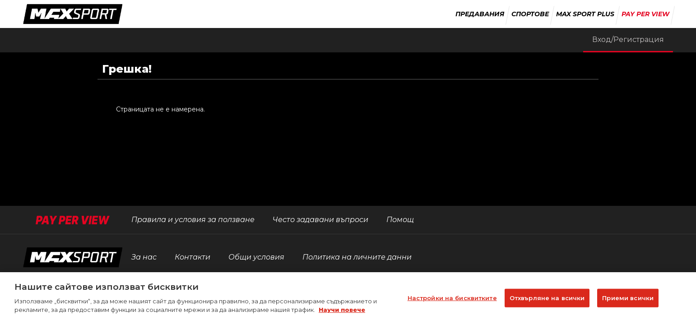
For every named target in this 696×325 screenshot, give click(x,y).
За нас (144, 257)
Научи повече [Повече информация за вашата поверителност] (342, 314)
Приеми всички (628, 302)
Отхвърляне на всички (547, 302)
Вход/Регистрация (628, 39)
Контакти (192, 257)
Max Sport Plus (585, 14)
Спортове (530, 14)
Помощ (400, 219)
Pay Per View (645, 14)
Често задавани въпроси (320, 219)
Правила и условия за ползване (193, 219)
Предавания (479, 14)
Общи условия (256, 257)
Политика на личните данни (357, 257)
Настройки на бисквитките (452, 302)
